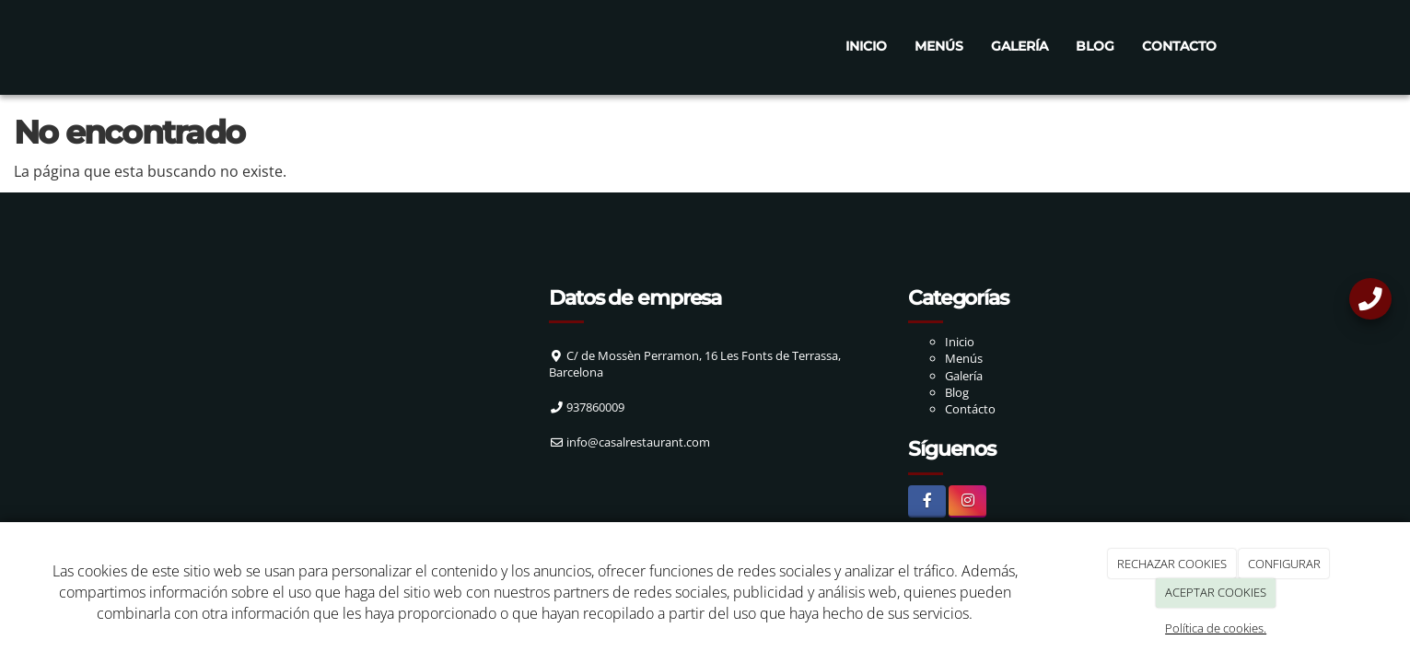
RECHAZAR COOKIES (1172, 563)
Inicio (866, 46)
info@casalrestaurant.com (638, 442)
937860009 (595, 407)
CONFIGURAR (1284, 563)
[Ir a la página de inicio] (162, 46)
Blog (1095, 46)
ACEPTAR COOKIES (1215, 592)
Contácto (970, 409)
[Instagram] (967, 501)
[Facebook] (927, 501)
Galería (1019, 46)
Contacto (1179, 46)
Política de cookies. (1215, 628)
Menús (939, 46)
